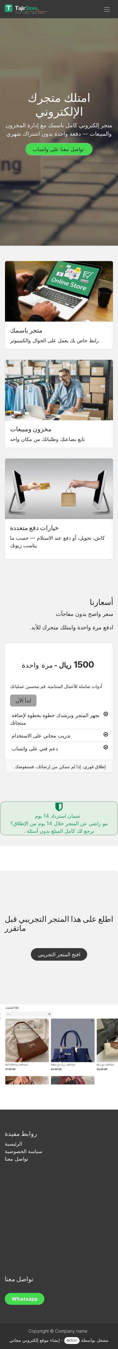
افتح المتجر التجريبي (59, 954)
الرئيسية (13, 1144)
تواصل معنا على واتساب (59, 149)
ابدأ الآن (23, 700)
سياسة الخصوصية (24, 1151)
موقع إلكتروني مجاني (29, 1340)
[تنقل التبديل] (107, 9)
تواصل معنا (16, 1159)
